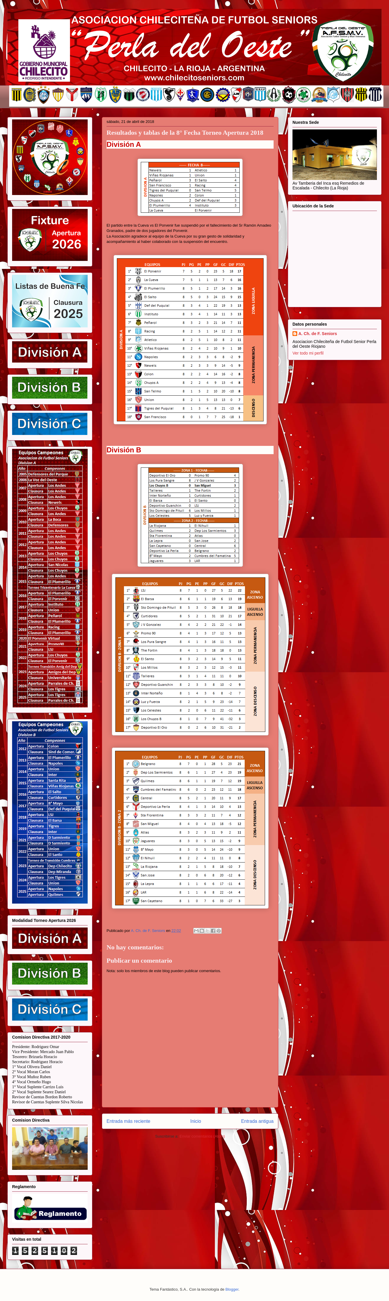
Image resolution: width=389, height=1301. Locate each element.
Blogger (231, 1289)
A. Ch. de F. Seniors (317, 333)
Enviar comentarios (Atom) (202, 1136)
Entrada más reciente (128, 1121)
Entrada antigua (257, 1121)
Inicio (195, 1121)
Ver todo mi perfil (307, 353)
